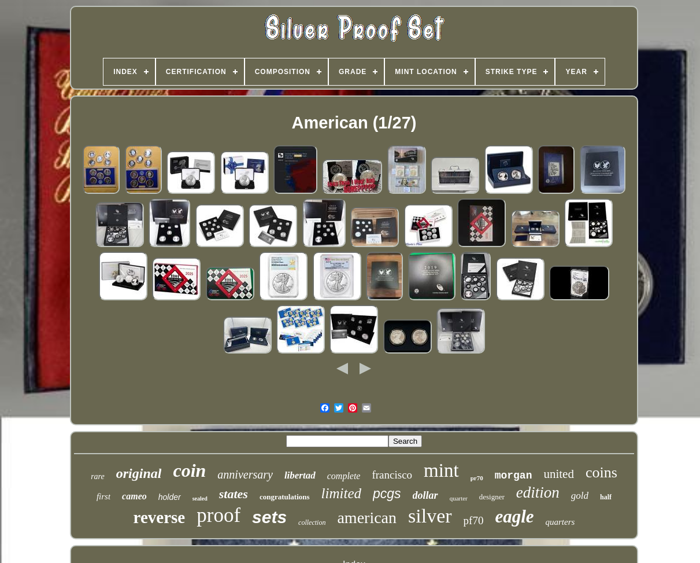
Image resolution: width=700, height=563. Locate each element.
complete (344, 476)
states (233, 494)
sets (269, 517)
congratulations (285, 496)
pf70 (474, 520)
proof (218, 515)
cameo (134, 496)
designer (492, 496)
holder (169, 497)
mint (441, 470)
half (606, 497)
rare (98, 476)
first (103, 496)
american (367, 518)
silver (430, 516)
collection (311, 522)
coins (601, 472)
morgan (513, 475)
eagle (514, 516)
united (558, 474)
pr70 (477, 477)
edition (538, 492)
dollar (425, 495)
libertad (300, 475)
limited (341, 493)
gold (579, 495)
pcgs (387, 493)
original (139, 473)
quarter (459, 498)
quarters (560, 522)
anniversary (245, 474)
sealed (200, 498)
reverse (160, 517)
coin (189, 470)
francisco (392, 475)
